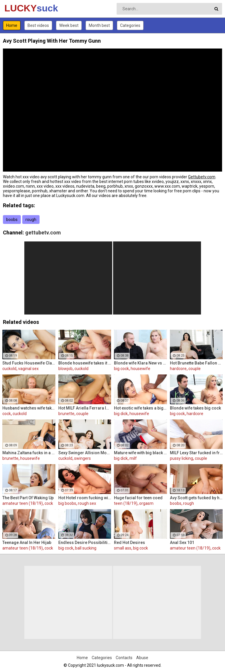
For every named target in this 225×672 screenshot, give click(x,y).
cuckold (9, 368)
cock (6, 413)
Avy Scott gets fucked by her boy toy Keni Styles (196, 497)
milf (133, 458)
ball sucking (85, 548)
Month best (99, 25)
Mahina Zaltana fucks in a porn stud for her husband (28, 452)
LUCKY (19, 8)
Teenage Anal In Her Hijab (26, 542)
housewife (140, 368)
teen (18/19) (125, 503)
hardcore (178, 368)
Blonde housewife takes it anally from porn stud (84, 363)
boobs (12, 219)
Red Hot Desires (129, 542)
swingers (82, 458)
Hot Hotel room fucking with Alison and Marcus (84, 497)
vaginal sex (28, 368)
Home (11, 25)
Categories (130, 25)
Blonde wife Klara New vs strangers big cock (140, 363)
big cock (121, 368)
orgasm (146, 503)
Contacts (124, 657)
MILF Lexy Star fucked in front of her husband (196, 452)
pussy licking (181, 458)
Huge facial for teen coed (138, 497)
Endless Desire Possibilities (84, 542)
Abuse (142, 657)
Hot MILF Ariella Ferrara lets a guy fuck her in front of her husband (84, 408)
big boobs (67, 503)
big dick (121, 413)
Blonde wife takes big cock (195, 408)
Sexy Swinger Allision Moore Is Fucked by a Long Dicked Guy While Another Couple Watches (84, 452)
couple (194, 368)
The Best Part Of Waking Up (28, 497)
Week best (69, 25)
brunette (66, 413)
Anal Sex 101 (182, 542)
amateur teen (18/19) (22, 503)
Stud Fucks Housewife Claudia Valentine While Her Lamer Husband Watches (28, 363)
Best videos (38, 25)
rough (30, 219)
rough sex (87, 503)
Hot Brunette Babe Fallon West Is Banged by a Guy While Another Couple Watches (196, 363)
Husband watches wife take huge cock (28, 408)
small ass (122, 548)
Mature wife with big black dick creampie (140, 452)
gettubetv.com (43, 232)
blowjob (65, 368)
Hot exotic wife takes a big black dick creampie (140, 408)
